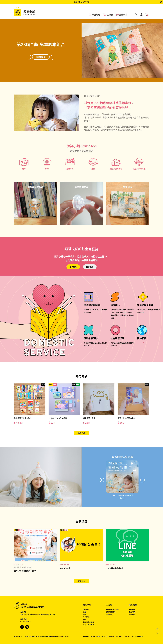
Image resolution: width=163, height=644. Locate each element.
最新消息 (132, 610)
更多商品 (81, 433)
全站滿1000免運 (81, 2)
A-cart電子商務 (137, 636)
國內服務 (73, 267)
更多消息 (81, 581)
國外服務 (89, 267)
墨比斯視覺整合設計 (98, 636)
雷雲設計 (119, 636)
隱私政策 (17, 636)
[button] (102, 480)
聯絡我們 (132, 612)
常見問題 (132, 615)
